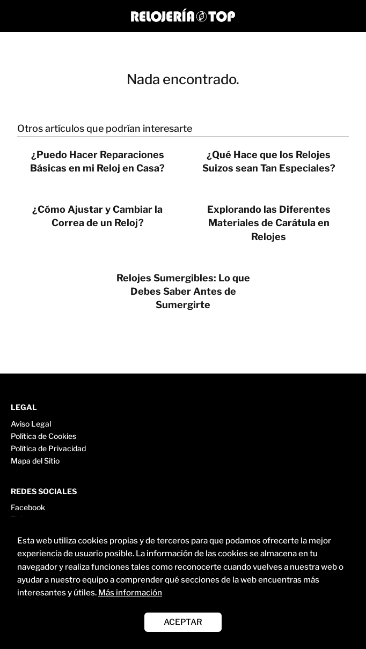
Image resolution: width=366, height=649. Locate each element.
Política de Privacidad (48, 448)
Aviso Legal (31, 423)
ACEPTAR (183, 622)
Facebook (28, 507)
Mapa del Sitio (35, 460)
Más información (130, 592)
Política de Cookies (43, 436)
